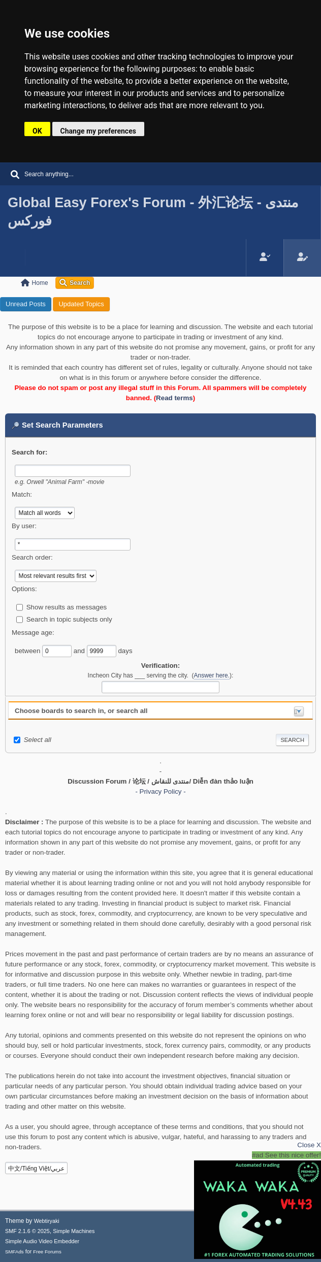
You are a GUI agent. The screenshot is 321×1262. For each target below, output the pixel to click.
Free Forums (47, 1251)
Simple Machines (73, 1231)
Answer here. (212, 675)
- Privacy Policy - (160, 791)
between (28, 651)
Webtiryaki (46, 1221)
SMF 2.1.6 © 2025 (27, 1231)
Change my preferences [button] (98, 131)
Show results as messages (66, 607)
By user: (24, 526)
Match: (22, 494)
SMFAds (14, 1251)
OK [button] (37, 131)
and (80, 651)
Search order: (32, 557)
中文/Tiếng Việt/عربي (36, 1168)
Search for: (29, 452)
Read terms (174, 398)
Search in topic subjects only (69, 619)
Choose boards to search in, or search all (81, 711)
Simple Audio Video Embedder (42, 1241)
